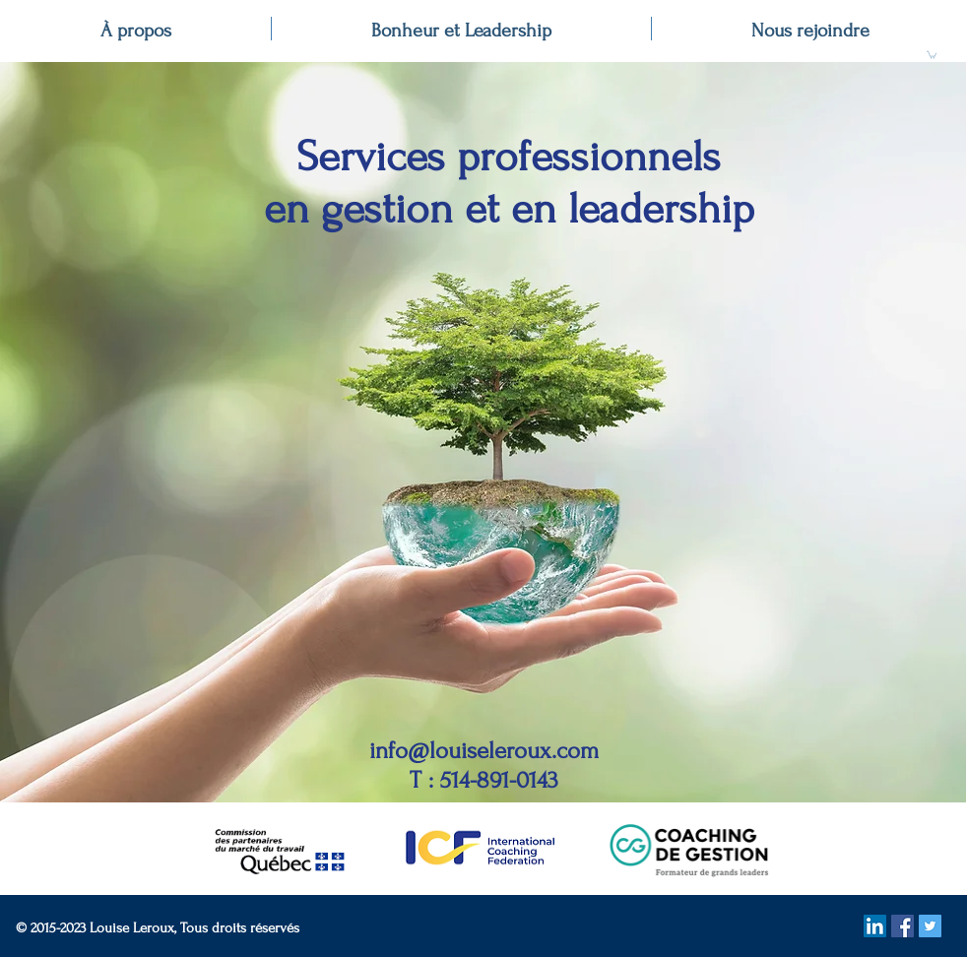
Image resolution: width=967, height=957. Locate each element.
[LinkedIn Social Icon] (875, 926)
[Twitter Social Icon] (930, 926)
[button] (931, 54)
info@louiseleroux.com (484, 750)
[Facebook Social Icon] (902, 926)
